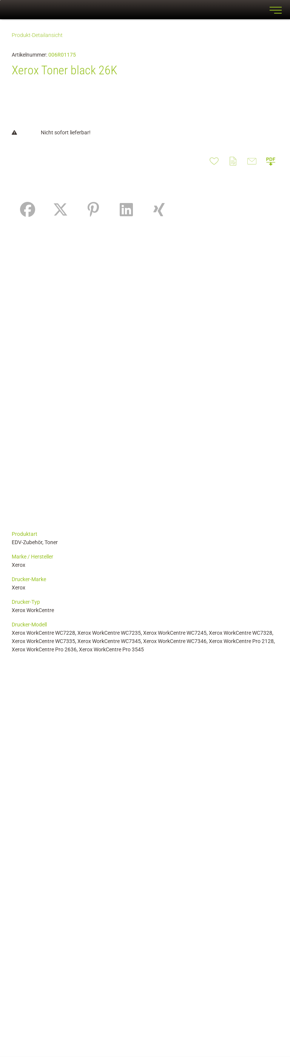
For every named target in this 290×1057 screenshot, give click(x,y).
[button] (270, 161)
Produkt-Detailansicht (37, 35)
